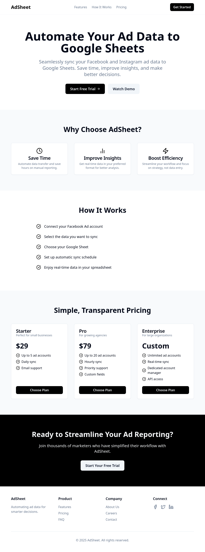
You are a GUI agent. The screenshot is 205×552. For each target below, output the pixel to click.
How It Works (102, 7)
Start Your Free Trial (102, 465)
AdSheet (21, 7)
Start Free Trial (85, 88)
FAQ (61, 519)
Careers (111, 513)
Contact (111, 519)
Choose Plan (39, 390)
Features (80, 7)
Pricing (121, 7)
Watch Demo (124, 88)
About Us (112, 507)
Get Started (182, 7)
